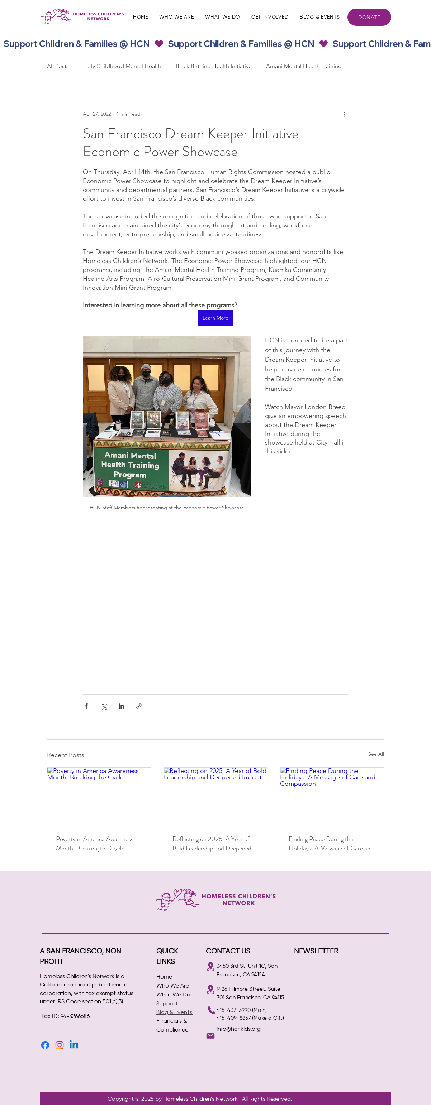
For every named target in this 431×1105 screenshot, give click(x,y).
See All (376, 754)
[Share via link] (139, 706)
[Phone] (211, 1010)
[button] (176, 17)
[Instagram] (59, 1045)
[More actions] (344, 114)
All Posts (58, 66)
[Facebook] (45, 1045)
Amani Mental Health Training (304, 66)
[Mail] (210, 1036)
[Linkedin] (73, 1045)
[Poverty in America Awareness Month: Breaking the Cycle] (99, 797)
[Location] (210, 966)
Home (164, 977)
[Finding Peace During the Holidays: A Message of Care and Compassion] (332, 797)
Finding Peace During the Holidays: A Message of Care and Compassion (331, 843)
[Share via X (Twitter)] (103, 706)
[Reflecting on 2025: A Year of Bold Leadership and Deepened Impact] (215, 797)
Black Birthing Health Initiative (214, 66)
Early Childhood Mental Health (122, 66)
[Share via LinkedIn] (121, 706)
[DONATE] (369, 17)
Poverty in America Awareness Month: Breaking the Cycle (94, 843)
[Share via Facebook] (86, 706)
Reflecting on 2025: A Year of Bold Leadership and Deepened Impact (211, 843)
